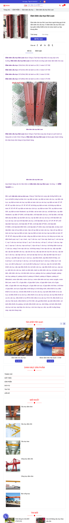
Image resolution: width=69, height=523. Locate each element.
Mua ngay (38, 39)
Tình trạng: (34, 34)
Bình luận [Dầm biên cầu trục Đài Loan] (38, 51)
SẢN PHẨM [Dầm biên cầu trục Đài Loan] (15, 10)
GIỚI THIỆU (8, 378)
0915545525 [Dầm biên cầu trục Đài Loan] (33, 1)
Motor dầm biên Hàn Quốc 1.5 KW (50, 358)
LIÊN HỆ (7, 393)
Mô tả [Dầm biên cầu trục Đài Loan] (29, 51)
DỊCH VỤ (7, 385)
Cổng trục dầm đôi (27, 459)
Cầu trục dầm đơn (27, 406)
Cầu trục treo (25, 441)
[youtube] (45, 1)
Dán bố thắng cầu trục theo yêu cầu (55, 520)
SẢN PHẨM (8, 382)
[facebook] (40, 1)
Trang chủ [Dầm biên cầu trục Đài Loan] (7, 10)
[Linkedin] (45, 45)
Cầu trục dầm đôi (26, 424)
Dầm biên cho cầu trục (19, 358)
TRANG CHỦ (8, 374)
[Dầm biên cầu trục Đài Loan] (34, 5)
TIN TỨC (7, 389)
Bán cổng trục (25, 494)
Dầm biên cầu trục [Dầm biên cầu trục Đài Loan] (28, 10)
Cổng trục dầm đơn (27, 476)
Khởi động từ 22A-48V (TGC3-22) (22, 520)
